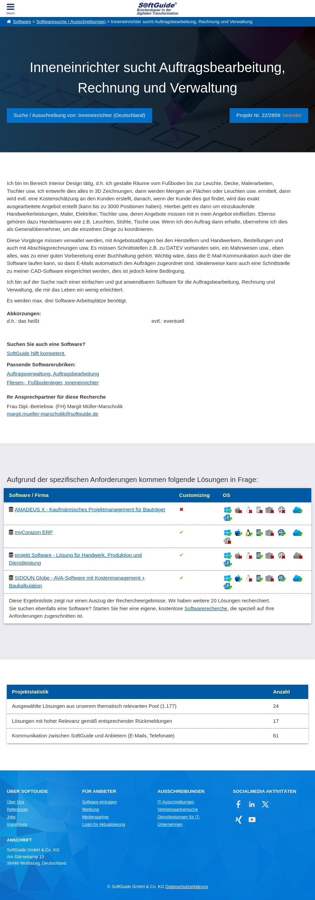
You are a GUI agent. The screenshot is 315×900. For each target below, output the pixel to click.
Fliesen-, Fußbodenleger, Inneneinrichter (53, 382)
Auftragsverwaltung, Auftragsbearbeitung (53, 374)
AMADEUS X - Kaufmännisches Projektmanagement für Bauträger (90, 509)
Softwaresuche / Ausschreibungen (71, 21)
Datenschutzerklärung (187, 886)
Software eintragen (99, 802)
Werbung (90, 809)
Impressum (17, 824)
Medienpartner (95, 817)
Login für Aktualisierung (103, 824)
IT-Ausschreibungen (176, 802)
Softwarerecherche (205, 608)
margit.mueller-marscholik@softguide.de (52, 414)
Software (22, 21)
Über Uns (15, 802)
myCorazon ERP (34, 532)
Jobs (11, 817)
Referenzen (17, 809)
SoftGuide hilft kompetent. (36, 353)
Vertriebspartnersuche (178, 809)
